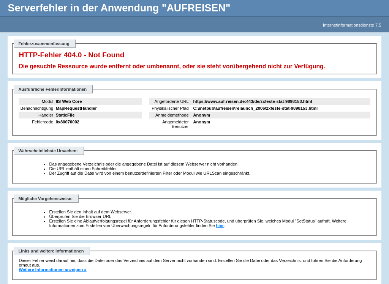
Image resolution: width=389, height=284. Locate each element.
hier (220, 225)
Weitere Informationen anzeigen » (52, 269)
